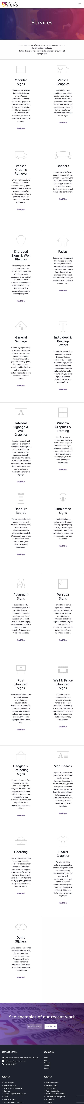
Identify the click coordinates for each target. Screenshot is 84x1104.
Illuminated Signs (52, 1083)
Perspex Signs (51, 1088)
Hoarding (49, 1102)
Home (46, 1058)
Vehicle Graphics (10, 1085)
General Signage (9, 1099)
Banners (7, 1091)
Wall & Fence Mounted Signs (56, 1094)
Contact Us (51, 1027)
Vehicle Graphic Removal (13, 1088)
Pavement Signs (51, 1085)
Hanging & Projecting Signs (55, 1097)
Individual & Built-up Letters (13, 1102)
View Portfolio (34, 1027)
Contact (46, 1068)
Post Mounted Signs (53, 1091)
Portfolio (47, 1065)
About (46, 1060)
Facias (6, 1097)
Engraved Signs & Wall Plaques (15, 1094)
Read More (21, 128)
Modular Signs (9, 1083)
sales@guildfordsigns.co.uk (15, 1061)
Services (47, 1063)
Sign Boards (50, 1099)
